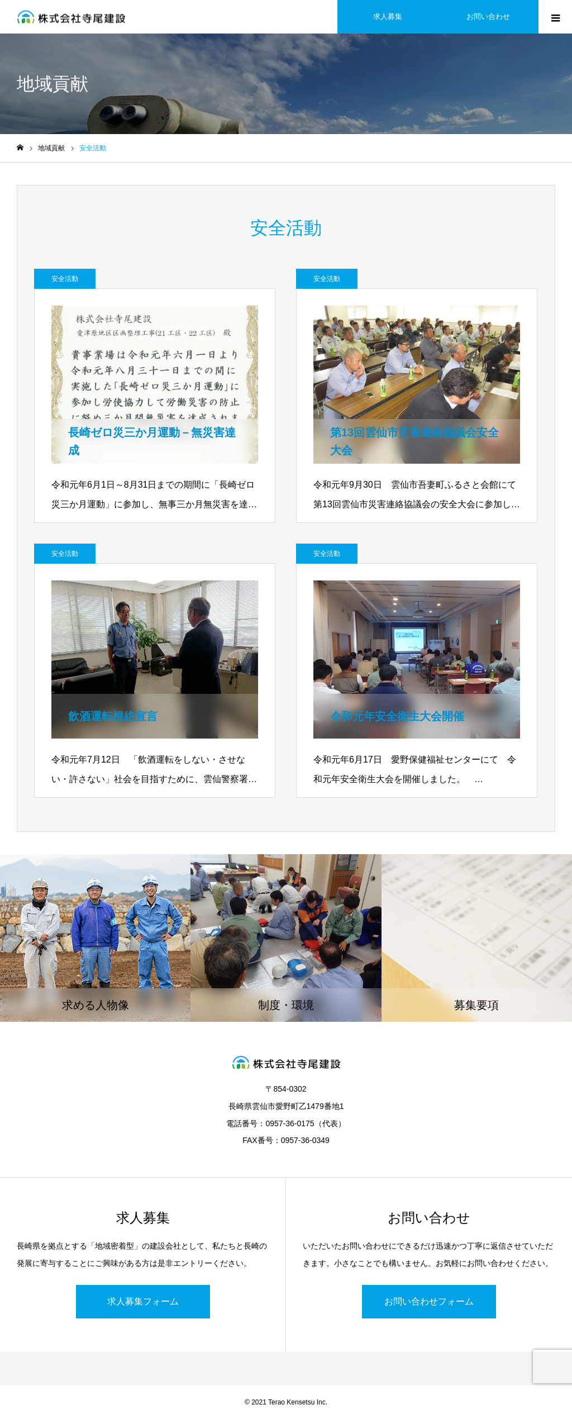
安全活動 (64, 279)
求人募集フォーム (143, 1301)
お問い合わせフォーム (429, 1301)
